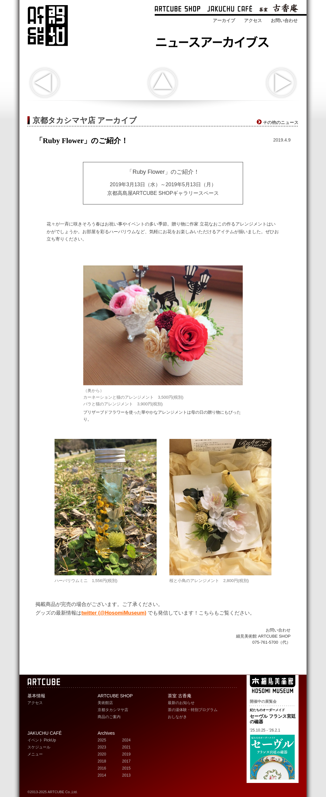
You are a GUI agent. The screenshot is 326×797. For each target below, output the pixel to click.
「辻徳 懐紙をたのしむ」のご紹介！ (44, 82)
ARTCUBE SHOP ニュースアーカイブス (214, 40)
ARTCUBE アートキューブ (48, 25)
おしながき (177, 717)
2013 (126, 775)
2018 (102, 761)
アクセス (253, 20)
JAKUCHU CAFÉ (44, 733)
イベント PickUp (41, 740)
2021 (126, 747)
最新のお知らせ (181, 703)
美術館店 (105, 703)
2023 (102, 747)
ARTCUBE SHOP (177, 9)
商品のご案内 (109, 717)
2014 (102, 775)
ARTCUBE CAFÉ (229, 9)
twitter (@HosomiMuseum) (113, 613)
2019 (126, 754)
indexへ (162, 82)
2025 (102, 740)
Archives (106, 733)
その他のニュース (281, 122)
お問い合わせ (284, 20)
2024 (126, 740)
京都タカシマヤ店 (113, 710)
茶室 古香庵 (278, 9)
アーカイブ (224, 20)
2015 (126, 768)
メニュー (35, 754)
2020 (102, 754)
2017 (126, 761)
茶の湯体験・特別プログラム (193, 710)
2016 (102, 768)
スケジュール (38, 747)
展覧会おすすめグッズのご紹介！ (281, 82)
